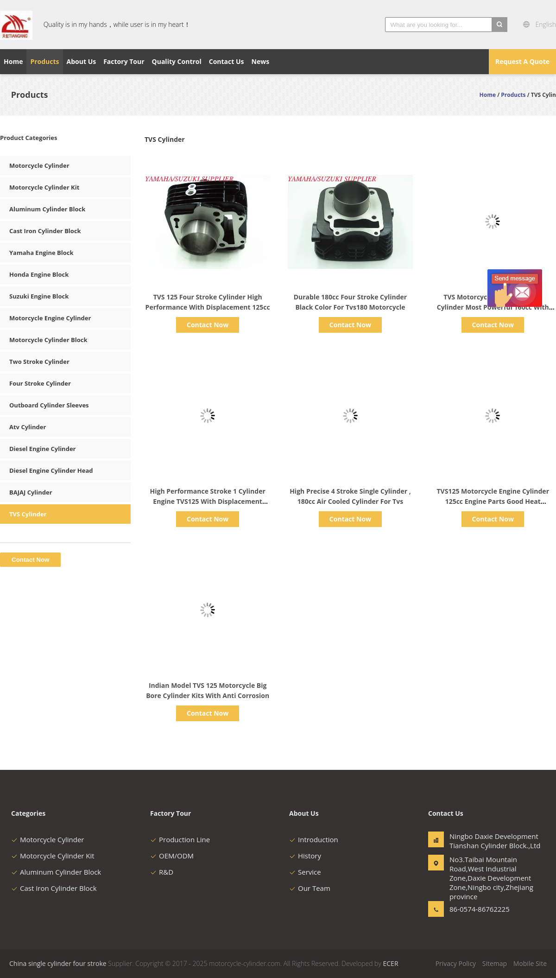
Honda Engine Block (39, 274)
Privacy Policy (456, 963)
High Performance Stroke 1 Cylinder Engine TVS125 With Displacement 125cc (207, 501)
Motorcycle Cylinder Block (48, 340)
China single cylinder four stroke (58, 963)
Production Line (180, 839)
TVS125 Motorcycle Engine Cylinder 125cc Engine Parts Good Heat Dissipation (492, 501)
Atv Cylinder (27, 427)
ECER (390, 963)
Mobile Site (530, 963)
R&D (161, 871)
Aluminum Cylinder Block (47, 209)
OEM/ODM (172, 855)
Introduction (313, 839)
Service (305, 871)
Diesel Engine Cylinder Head (51, 470)
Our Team (309, 888)
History (305, 855)
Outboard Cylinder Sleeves (49, 405)
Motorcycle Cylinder (39, 165)
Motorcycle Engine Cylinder (50, 318)
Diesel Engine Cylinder (42, 449)
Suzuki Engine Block (39, 296)
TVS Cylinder (27, 514)
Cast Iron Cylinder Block (45, 231)
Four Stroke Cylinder (40, 383)
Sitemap (494, 963)
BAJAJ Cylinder (30, 492)
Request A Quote (522, 61)
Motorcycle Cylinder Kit (44, 187)
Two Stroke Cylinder (39, 361)
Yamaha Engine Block (41, 252)
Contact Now (207, 324)
